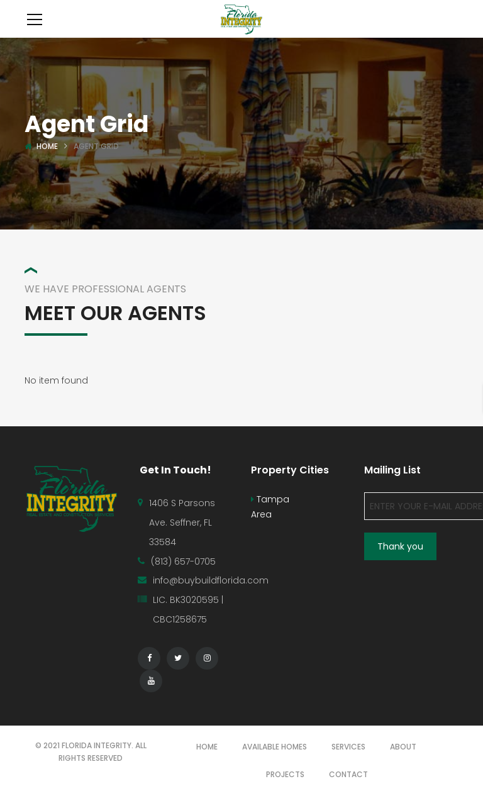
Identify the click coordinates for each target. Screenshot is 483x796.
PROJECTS (285, 774)
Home (47, 146)
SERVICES (348, 746)
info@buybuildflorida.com (211, 580)
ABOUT (403, 746)
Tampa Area (270, 507)
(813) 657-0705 (183, 561)
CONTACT (348, 774)
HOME (207, 746)
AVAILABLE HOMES (274, 746)
